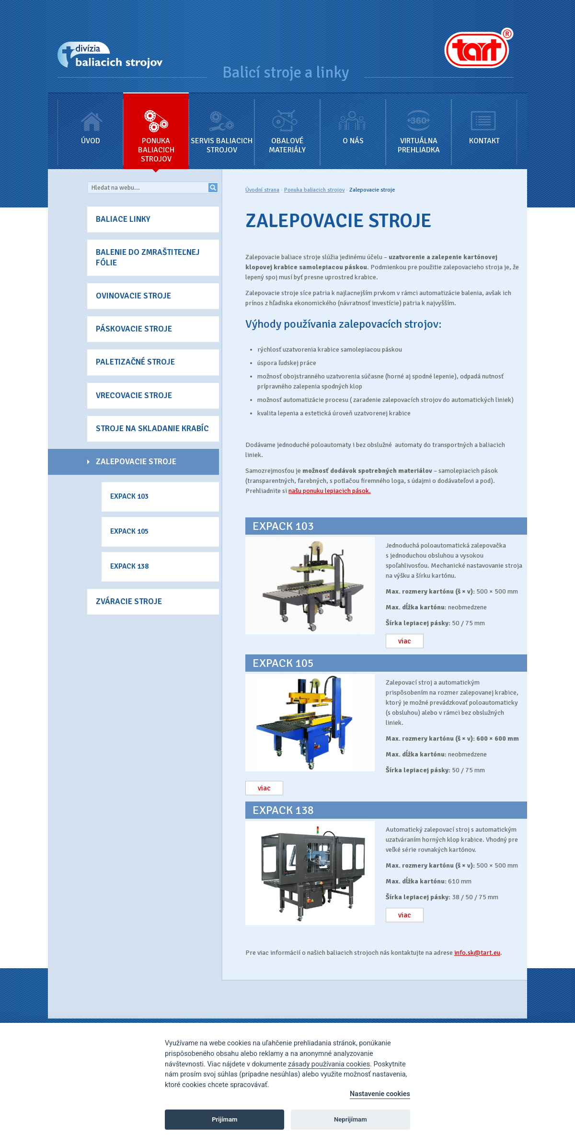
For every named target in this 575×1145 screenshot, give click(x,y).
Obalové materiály (287, 124)
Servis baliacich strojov (221, 124)
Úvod (90, 119)
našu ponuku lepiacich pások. (329, 491)
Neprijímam (350, 1119)
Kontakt (484, 119)
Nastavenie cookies (380, 1094)
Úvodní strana (262, 190)
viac (404, 641)
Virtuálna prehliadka (418, 124)
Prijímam (224, 1119)
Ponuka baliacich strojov (156, 128)
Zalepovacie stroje (372, 190)
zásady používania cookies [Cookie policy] (329, 1064)
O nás (353, 119)
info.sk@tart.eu (477, 953)
